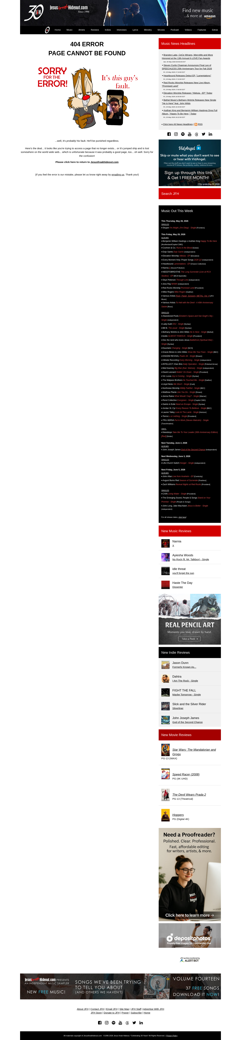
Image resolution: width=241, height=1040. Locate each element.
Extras (215, 30)
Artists (81, 30)
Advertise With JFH (153, 1009)
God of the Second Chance (193, 449)
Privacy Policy (171, 1036)
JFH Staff (136, 1009)
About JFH (82, 1009)
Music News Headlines (178, 43)
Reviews (95, 30)
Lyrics (135, 30)
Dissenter (177, 587)
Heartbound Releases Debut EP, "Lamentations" (187, 75)
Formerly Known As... (184, 667)
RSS (200, 124)
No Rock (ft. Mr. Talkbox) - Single (190, 559)
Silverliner (177, 708)
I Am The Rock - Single (185, 680)
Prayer (125, 1012)
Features (202, 30)
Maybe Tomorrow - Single (186, 694)
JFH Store (96, 1012)
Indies (108, 30)
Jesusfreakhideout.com (105, 162)
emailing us (117, 174)
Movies (161, 30)
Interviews (122, 30)
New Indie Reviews (175, 652)
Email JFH (111, 1009)
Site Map (124, 1009)
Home (52, 30)
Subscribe (136, 1012)
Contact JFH (97, 1009)
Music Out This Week (177, 211)
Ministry (148, 30)
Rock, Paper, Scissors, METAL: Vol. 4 (192, 296)
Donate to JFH (112, 1012)
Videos (188, 30)
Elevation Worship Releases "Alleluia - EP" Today (188, 93)
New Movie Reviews (176, 735)
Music (69, 30)
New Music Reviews (176, 531)
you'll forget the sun (183, 573)
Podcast (175, 30)
